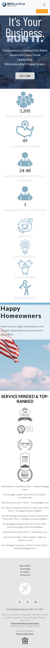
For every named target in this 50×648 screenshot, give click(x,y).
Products (25, 572)
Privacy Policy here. (25, 634)
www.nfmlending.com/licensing (25, 623)
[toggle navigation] (44, 4)
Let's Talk (42, 11)
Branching (25, 569)
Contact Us (25, 575)
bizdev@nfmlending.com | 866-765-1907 (25, 609)
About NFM (25, 565)
